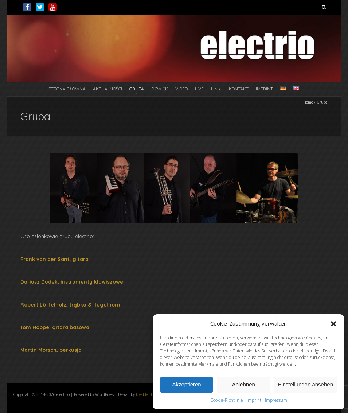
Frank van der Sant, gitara (54, 259)
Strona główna (67, 88)
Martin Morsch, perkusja (51, 350)
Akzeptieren (186, 384)
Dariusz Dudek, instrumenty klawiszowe (71, 281)
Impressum (276, 400)
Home (308, 102)
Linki (216, 88)
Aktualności (107, 88)
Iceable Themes (149, 394)
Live (199, 88)
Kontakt (239, 88)
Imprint (254, 400)
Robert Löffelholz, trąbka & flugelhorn (70, 304)
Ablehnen (243, 384)
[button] (333, 323)
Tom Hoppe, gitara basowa (54, 327)
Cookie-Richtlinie (226, 400)
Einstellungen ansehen (305, 384)
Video (181, 88)
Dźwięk (159, 88)
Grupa (136, 88)
